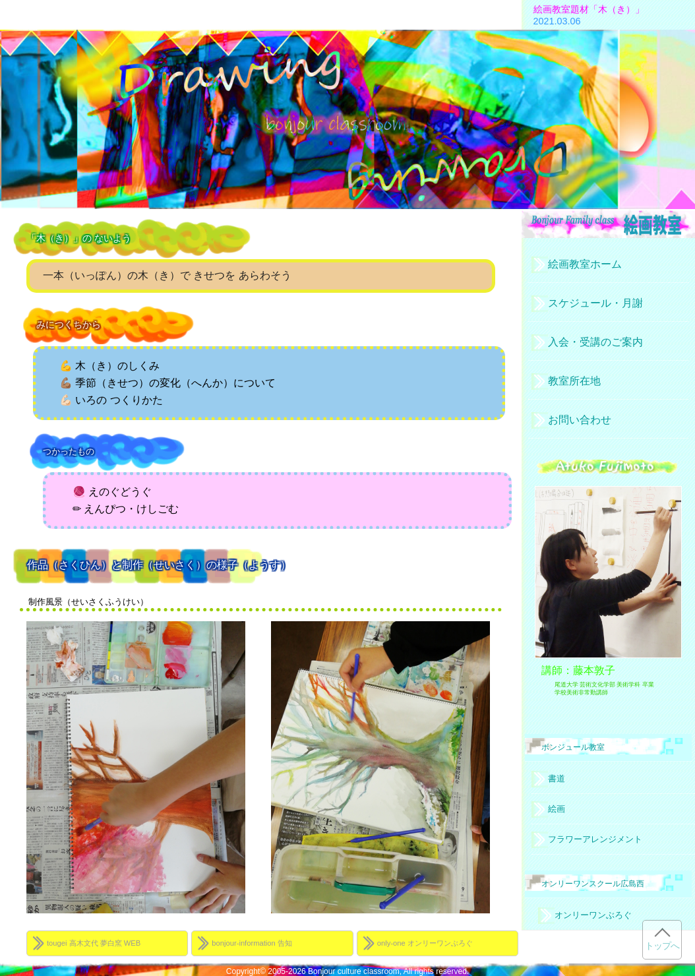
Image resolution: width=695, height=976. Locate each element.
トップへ (662, 946)
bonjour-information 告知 (252, 943)
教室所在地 (574, 380)
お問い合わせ (579, 419)
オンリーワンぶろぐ (593, 915)
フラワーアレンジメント (595, 839)
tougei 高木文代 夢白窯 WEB (93, 943)
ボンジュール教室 (573, 747)
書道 (556, 778)
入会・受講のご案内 (595, 342)
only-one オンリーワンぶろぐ (425, 943)
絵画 (556, 809)
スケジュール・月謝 (595, 303)
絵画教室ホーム (585, 264)
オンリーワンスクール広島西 (592, 883)
